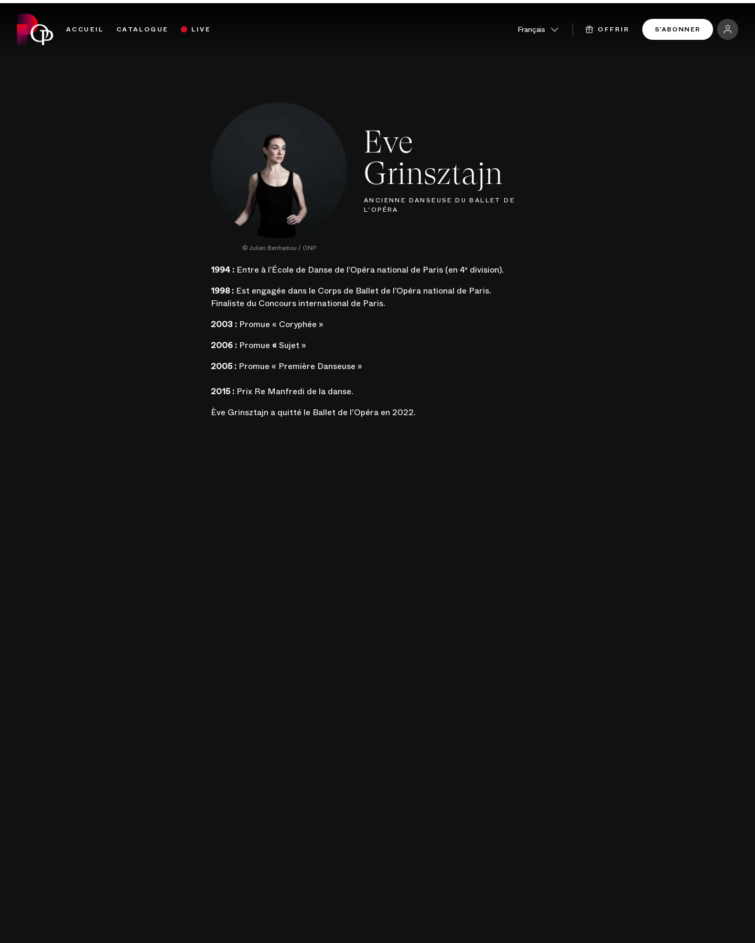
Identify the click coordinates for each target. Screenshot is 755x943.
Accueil (85, 29)
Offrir (608, 29)
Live (201, 29)
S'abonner (677, 29)
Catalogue (142, 29)
